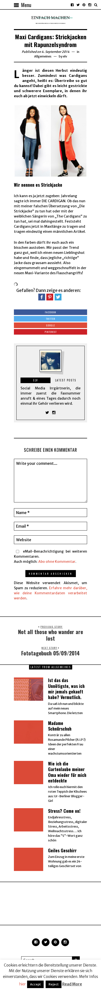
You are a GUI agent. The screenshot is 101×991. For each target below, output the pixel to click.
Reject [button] (54, 984)
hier (22, 984)
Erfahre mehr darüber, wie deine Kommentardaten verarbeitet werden (50, 593)
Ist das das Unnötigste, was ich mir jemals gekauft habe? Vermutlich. (66, 688)
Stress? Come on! (64, 811)
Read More (72, 984)
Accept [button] (35, 984)
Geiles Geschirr (62, 850)
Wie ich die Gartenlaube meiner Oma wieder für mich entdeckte (67, 772)
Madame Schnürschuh (59, 726)
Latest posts (65, 380)
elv (65, 56)
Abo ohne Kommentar (56, 561)
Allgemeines (42, 56)
